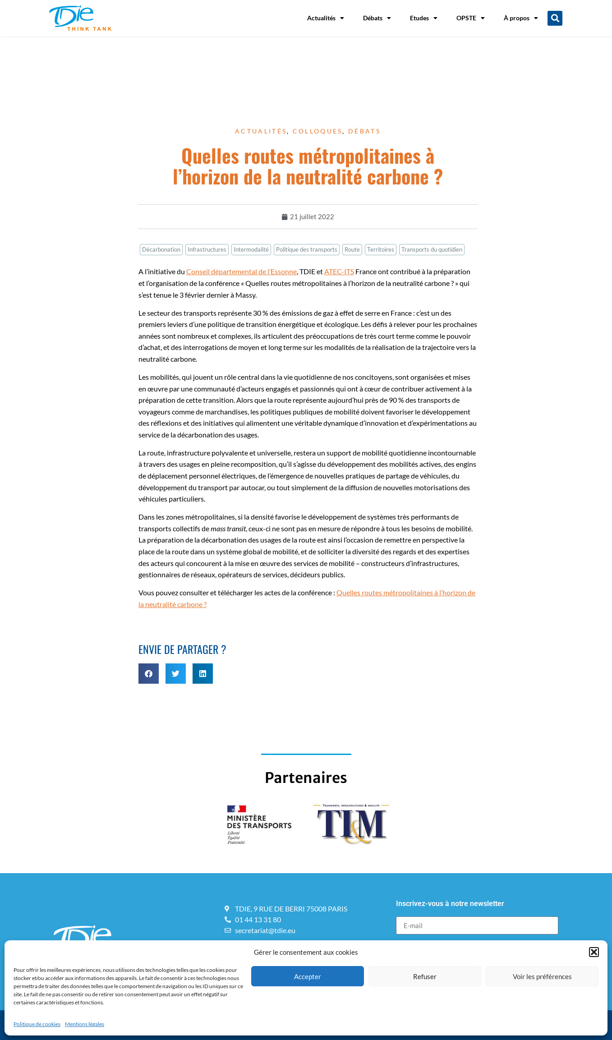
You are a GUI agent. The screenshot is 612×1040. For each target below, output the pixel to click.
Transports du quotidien (431, 249)
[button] (593, 952)
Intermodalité (251, 249)
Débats (377, 18)
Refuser (425, 976)
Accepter (307, 976)
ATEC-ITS (339, 271)
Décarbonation (161, 249)
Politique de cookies (37, 1024)
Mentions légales (84, 1024)
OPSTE (470, 18)
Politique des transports (306, 249)
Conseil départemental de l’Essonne (241, 271)
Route (352, 249)
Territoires (380, 249)
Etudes (423, 18)
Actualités (325, 18)
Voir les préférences (542, 976)
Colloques (318, 131)
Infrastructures (207, 249)
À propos (521, 18)
